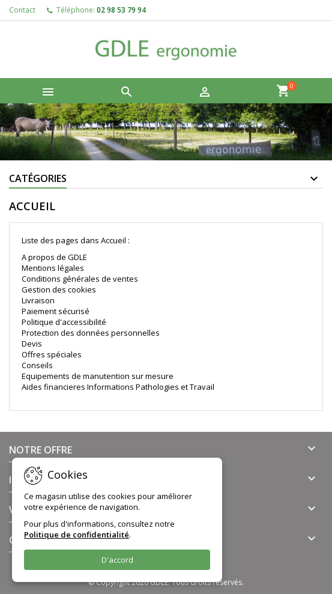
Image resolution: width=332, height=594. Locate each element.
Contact (22, 10)
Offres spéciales (52, 354)
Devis (32, 343)
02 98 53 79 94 (121, 10)
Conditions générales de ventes (80, 278)
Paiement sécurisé (55, 311)
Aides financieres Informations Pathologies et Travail (118, 386)
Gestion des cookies (59, 289)
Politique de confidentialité (76, 534)
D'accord (117, 559)
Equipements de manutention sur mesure (98, 376)
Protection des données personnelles (91, 332)
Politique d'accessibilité (64, 322)
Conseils (37, 365)
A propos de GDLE (54, 257)
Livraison (38, 300)
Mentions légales (53, 267)
